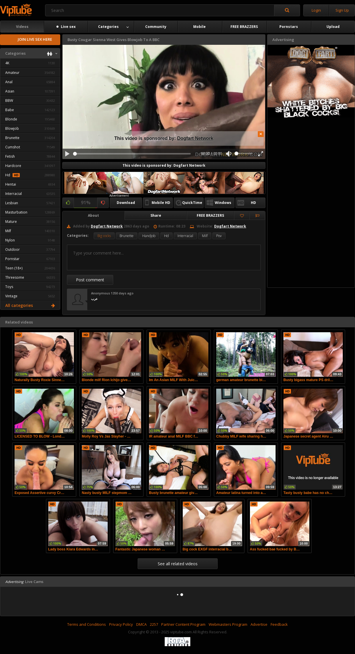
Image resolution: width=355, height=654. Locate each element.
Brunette (127, 235)
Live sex (66, 26)
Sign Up (342, 10)
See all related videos (178, 563)
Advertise (259, 624)
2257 (154, 624)
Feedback (279, 624)
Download (126, 202)
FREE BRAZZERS (244, 26)
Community (155, 26)
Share (155, 215)
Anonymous (100, 293)
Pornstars (288, 26)
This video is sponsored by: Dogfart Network (164, 165)
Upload (333, 26)
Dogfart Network (195, 138)
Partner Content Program (183, 624)
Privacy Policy (121, 624)
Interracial (185, 235)
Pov (219, 235)
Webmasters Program (228, 624)
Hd (166, 235)
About (93, 215)
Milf (204, 235)
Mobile (199, 26)
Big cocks (104, 235)
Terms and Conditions (86, 624)
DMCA (141, 624)
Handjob (148, 235)
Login (316, 10)
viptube (16, 9)
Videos (22, 26)
